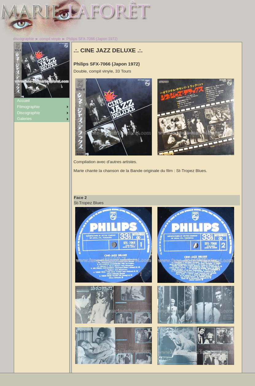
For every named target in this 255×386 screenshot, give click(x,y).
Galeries (24, 118)
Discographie (28, 113)
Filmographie (28, 106)
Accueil (23, 100)
